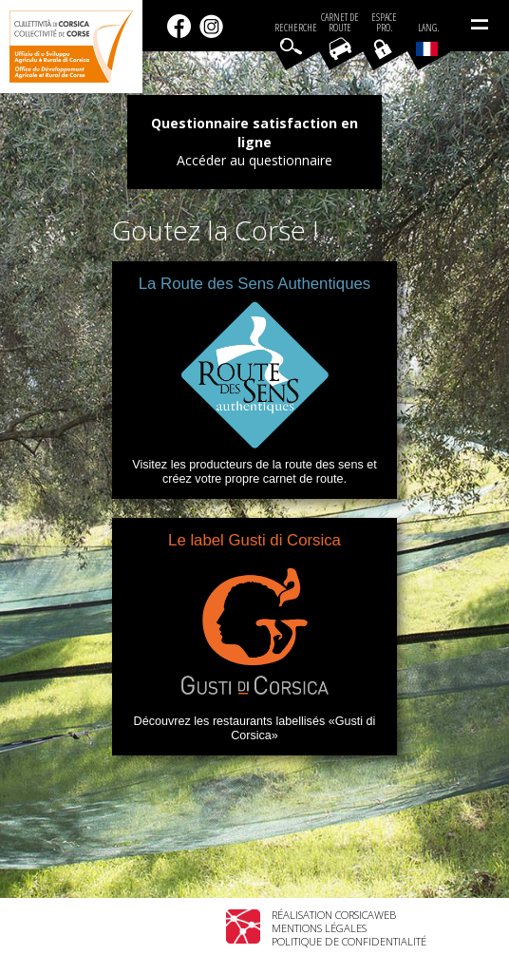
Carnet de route (340, 22)
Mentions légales (319, 928)
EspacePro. (384, 22)
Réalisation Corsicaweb (334, 914)
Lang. (427, 39)
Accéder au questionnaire (254, 160)
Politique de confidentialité (349, 941)
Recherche (295, 28)
